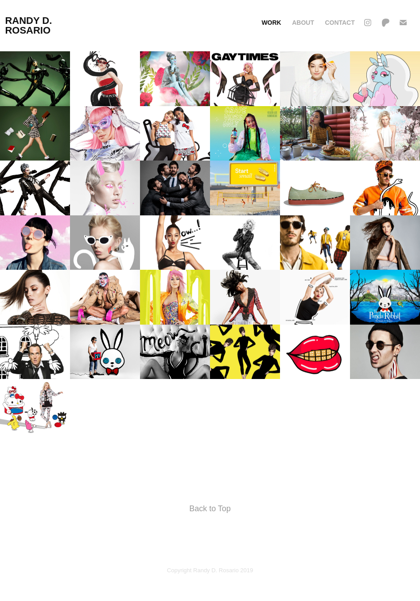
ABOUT (303, 22)
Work (271, 22)
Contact (339, 22)
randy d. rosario (29, 25)
